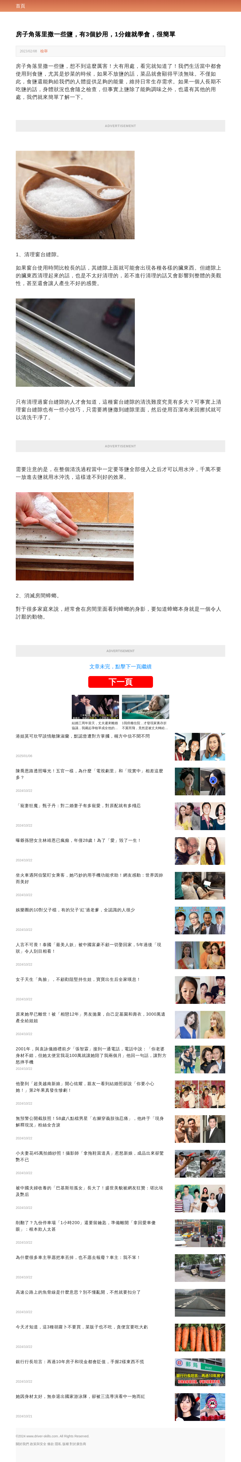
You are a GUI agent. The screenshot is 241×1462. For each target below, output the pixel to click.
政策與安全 (38, 1444)
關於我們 (22, 1444)
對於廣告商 (78, 1444)
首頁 (20, 5)
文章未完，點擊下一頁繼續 (120, 666)
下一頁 (120, 681)
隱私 (58, 1444)
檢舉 (44, 51)
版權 (65, 1444)
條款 (50, 1444)
